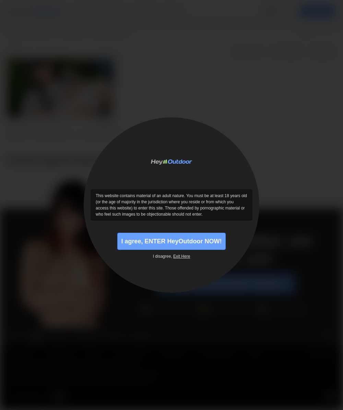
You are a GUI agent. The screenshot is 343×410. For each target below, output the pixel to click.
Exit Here (181, 256)
